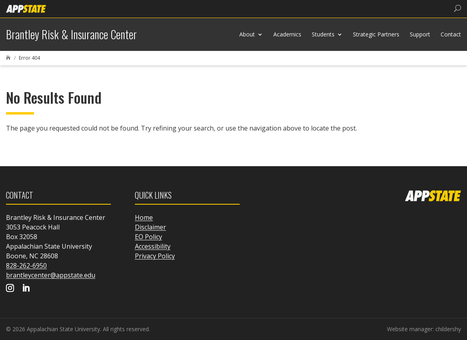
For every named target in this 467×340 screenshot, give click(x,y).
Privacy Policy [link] (155, 255)
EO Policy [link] (148, 236)
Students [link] (323, 34)
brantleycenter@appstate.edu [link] (50, 275)
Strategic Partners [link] (376, 34)
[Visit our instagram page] (10, 289)
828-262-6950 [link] (26, 265)
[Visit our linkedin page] (26, 289)
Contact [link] (451, 34)
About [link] (247, 34)
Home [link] (144, 217)
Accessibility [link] (152, 246)
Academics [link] (287, 34)
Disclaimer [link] (150, 227)
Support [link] (420, 34)
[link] (26, 8)
